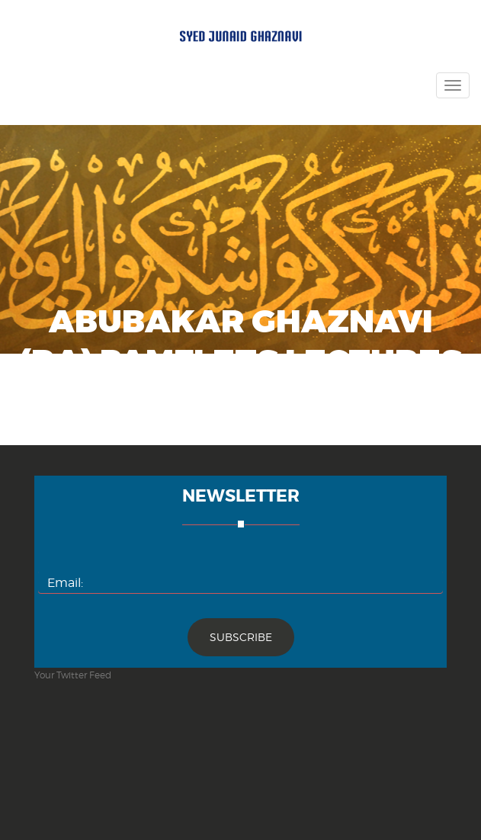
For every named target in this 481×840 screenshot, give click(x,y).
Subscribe (241, 636)
